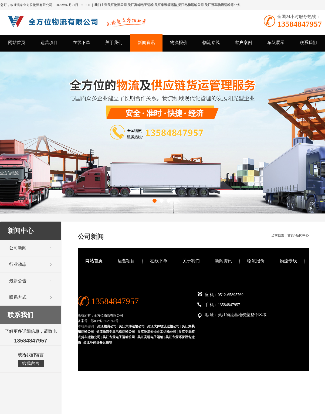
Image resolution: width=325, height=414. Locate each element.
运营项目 (49, 42)
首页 (290, 235)
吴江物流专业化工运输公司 (156, 332)
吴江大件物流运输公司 (163, 326)
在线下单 (81, 42)
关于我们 (114, 42)
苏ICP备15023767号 (105, 321)
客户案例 (243, 42)
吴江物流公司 (107, 326)
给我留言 (30, 363)
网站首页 (16, 42)
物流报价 (178, 42)
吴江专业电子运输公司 (119, 337)
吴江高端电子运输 (150, 337)
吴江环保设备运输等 (97, 342)
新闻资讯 (146, 42)
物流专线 (211, 42)
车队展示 (276, 42)
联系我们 (308, 42)
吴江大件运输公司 (132, 326)
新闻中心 (302, 235)
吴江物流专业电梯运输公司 (115, 332)
